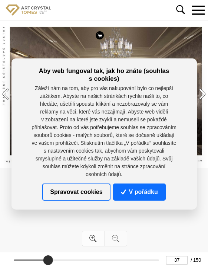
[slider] (48, 260)
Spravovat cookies (76, 192)
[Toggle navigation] (198, 10)
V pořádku (139, 192)
